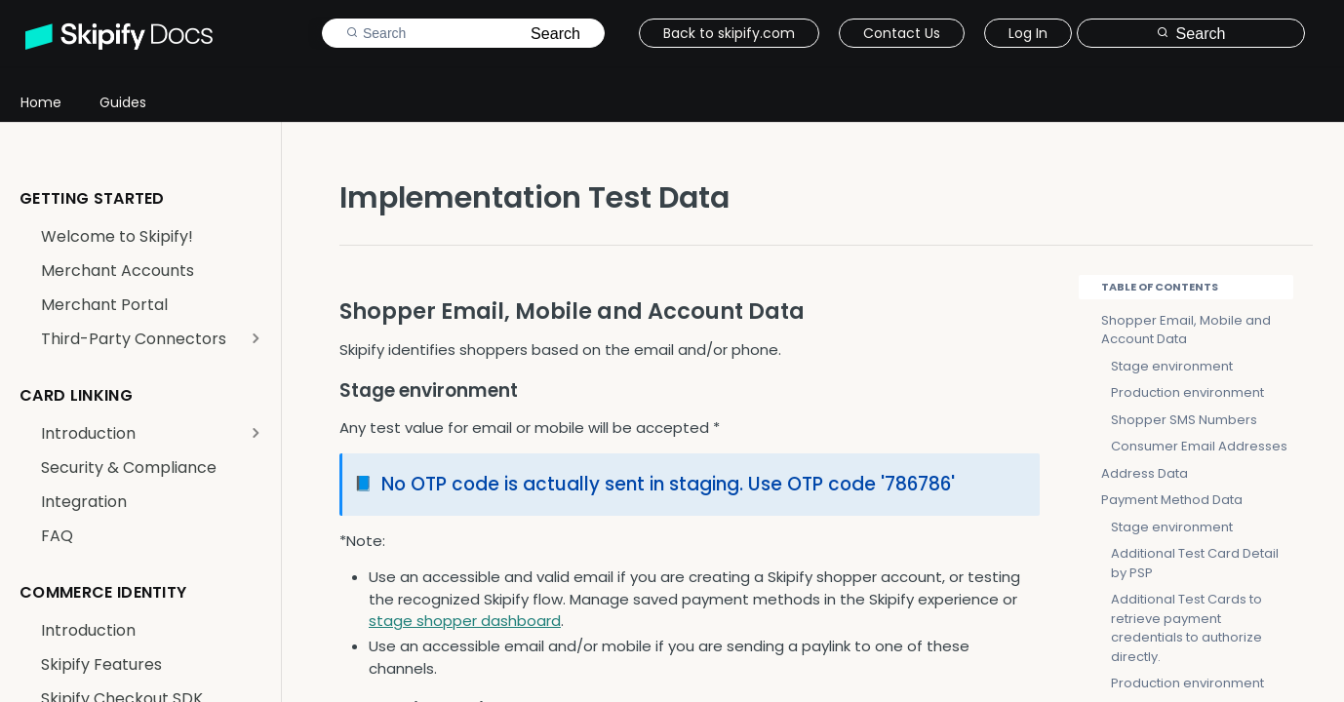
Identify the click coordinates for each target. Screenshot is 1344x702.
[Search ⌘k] (1191, 33)
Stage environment (1172, 366)
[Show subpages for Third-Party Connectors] (255, 338)
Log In (1028, 33)
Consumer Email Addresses (1199, 446)
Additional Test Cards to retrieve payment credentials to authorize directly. (1186, 628)
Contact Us (901, 33)
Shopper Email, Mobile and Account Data (1186, 330)
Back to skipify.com (729, 33)
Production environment (1187, 392)
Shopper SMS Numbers (1184, 419)
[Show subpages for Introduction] (255, 433)
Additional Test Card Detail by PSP (1195, 563)
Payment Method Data (1172, 499)
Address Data (1144, 473)
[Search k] (463, 33)
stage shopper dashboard (465, 620)
